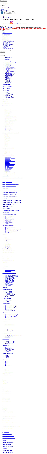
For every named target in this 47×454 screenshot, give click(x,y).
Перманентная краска (6, 34)
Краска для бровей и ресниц (7, 182)
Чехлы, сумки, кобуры (9, 336)
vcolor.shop (23, 23)
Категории (2, 55)
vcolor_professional (15, 23)
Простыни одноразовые (6, 393)
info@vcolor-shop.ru (6, 23)
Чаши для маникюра (9, 282)
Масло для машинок (8, 309)
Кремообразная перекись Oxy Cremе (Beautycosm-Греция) (12, 200)
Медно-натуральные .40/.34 (10, 73)
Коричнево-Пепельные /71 (10, 172)
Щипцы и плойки (6, 339)
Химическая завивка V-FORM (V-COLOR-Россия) (11, 210)
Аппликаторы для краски (9, 349)
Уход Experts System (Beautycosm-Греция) (9, 214)
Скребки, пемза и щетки (9, 280)
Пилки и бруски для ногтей (10, 278)
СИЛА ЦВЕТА (8, 93)
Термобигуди (7, 372)
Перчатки (4, 383)
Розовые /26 (7, 162)
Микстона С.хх (8, 82)
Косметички (7, 337)
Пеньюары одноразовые (7, 387)
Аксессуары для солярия (7, 444)
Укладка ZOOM (5, 101)
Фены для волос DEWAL (9, 329)
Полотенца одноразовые (7, 391)
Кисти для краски (8, 347)
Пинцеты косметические (9, 295)
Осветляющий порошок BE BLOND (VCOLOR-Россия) (11, 190)
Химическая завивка (6, 38)
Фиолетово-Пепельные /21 (10, 161)
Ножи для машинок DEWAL (10, 310)
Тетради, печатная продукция (7, 403)
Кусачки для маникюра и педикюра (11, 276)
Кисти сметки (5, 287)
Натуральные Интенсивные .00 (10, 62)
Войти (4, 2)
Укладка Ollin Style (6, 258)
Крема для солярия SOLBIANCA (8, 442)
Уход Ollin (4, 234)
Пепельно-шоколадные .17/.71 (10, 68)
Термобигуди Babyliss (9, 343)
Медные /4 (7, 166)
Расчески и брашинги (6, 359)
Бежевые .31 (7, 66)
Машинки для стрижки (6, 303)
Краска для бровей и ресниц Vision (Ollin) (9, 186)
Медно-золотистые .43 (9, 75)
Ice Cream (7, 241)
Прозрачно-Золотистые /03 (10, 164)
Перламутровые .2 (8, 64)
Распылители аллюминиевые (10, 323)
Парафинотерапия (6, 46)
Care (6, 236)
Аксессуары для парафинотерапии (8, 436)
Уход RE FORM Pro (6, 90)
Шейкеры (7, 351)
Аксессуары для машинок (9, 308)
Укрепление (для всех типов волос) (11, 230)
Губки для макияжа (8, 292)
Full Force (7, 240)
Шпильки (7, 356)
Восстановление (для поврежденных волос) (13, 229)
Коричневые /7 (7, 171)
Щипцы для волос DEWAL (10, 341)
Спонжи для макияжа (9, 293)
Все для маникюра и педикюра (8, 44)
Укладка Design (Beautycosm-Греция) (9, 254)
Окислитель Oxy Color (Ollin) (7, 206)
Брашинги (7, 364)
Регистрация (5, 3)
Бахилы (4, 379)
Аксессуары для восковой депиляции (9, 428)
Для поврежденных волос (9, 218)
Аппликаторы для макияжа (10, 294)
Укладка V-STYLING (6, 99)
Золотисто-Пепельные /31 (9, 165)
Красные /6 (7, 170)
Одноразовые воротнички (7, 375)
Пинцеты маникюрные (9, 279)
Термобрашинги (8, 365)
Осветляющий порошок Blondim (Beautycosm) (10, 192)
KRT (6, 242)
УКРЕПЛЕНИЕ (8, 95)
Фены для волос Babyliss (9, 330)
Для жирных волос (8, 220)
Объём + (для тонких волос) (10, 227)
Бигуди (6, 369)
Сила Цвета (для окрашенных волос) (11, 228)
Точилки (6, 296)
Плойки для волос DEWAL (10, 342)
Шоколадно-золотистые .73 (10, 67)
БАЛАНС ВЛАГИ (8, 96)
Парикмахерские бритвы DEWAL (11, 316)
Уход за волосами (6, 39)
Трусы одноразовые (6, 389)
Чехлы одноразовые (6, 397)
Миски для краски (8, 348)
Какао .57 (7, 72)
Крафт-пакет (5, 448)
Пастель (6, 142)
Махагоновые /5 (8, 169)
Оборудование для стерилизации (8, 452)
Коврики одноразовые (6, 381)
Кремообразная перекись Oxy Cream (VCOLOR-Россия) (12, 202)
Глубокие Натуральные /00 (10, 158)
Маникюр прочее (8, 285)
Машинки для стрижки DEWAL (11, 305)
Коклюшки (7, 370)
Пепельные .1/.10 (8, 63)
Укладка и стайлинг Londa (7, 256)
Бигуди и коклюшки (6, 367)
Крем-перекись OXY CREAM (7, 86)
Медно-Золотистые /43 (9, 167)
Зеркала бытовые (8, 271)
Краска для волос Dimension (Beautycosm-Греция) (11, 132)
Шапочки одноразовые (6, 401)
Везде (4, 32)
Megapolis (7, 243)
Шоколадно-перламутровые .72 (10, 71)
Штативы (7, 301)
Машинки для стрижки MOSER (11, 307)
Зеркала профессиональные (10, 270)
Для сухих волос (8, 217)
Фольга (4, 377)
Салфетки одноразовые (6, 395)
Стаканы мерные (8, 350)
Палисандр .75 (7, 69)
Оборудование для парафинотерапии (9, 438)
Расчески (6, 361)
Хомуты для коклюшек (9, 371)
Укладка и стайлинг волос (7, 40)
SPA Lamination (8, 247)
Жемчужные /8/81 (8, 175)
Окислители (5, 37)
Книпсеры (7, 283)
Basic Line (7, 237)
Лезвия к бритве (8, 317)
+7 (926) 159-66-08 (7, 17)
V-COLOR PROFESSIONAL (7, 33)
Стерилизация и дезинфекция (8, 48)
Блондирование (5, 36)
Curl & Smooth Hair (8, 239)
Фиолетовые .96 (8, 78)
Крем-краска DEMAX (6, 59)
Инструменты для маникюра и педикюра (9, 273)
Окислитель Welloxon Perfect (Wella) (8, 204)
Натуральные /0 (8, 157)
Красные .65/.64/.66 (8, 76)
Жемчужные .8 (7, 79)
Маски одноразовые (6, 399)
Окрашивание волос (6, 345)
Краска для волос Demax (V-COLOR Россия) (10, 107)
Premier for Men (8, 244)
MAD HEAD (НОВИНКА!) (7, 84)
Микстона (7, 143)
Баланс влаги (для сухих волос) (10, 231)
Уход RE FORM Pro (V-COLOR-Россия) (9, 225)
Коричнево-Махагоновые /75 (10, 174)
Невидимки (7, 357)
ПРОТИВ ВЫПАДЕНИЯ (9, 97)
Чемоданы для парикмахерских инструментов (13, 335)
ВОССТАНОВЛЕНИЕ (9, 94)
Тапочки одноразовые (6, 385)
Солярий (4, 47)
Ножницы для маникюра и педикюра (11, 275)
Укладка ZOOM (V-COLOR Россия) (8, 250)
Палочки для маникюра (9, 277)
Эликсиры (7, 223)
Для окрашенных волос (9, 216)
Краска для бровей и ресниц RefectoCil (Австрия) (10, 184)
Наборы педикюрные (9, 284)
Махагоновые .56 (8, 77)
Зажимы (6, 355)
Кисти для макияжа (8, 291)
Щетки (6, 363)
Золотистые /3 (7, 163)
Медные (6, 145)
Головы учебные (8, 300)
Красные (6, 144)
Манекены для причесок (7, 298)
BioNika (6, 238)
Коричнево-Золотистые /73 (10, 173)
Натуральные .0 (8, 61)
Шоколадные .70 (8, 70)
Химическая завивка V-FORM (8, 103)
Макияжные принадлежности (7, 289)
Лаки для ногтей (5, 43)
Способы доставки (6, 7)
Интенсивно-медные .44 (9, 74)
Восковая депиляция (6, 45)
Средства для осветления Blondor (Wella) (9, 194)
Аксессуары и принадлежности (8, 41)
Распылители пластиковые (10, 324)
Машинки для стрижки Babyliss (11, 306)
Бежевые (6, 141)
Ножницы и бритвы (6, 312)
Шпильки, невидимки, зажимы (8, 353)
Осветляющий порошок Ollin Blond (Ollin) (9, 196)
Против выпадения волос (9, 219)
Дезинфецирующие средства (7, 450)
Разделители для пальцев (9, 281)
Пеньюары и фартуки (6, 319)
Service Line (7, 245)
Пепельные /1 (7, 159)
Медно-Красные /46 (8, 168)
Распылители (5, 321)
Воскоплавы (5, 430)
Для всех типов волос (9, 222)
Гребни (6, 362)
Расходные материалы (6, 42)
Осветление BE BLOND (6, 88)
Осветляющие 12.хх (8, 81)
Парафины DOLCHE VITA (7, 434)
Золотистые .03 (8, 65)
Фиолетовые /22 (8, 160)
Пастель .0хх (7, 80)
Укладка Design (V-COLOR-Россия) (8, 252)
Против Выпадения (8, 232)
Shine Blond (7, 246)
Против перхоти (8, 221)
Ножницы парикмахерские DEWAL (11, 314)
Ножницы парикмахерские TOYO (11, 315)
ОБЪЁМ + (7, 92)
